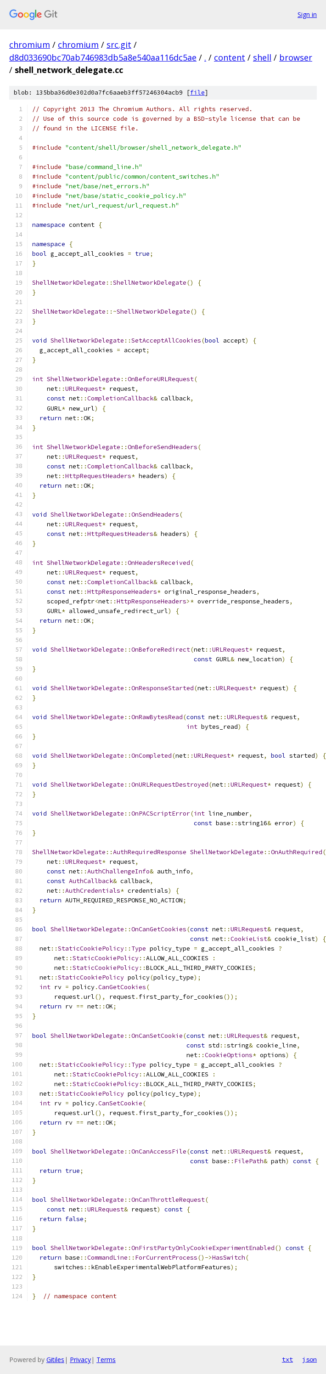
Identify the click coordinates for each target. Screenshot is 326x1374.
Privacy (80, 1359)
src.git (119, 44)
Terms (106, 1359)
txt (287, 1359)
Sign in (307, 14)
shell (262, 57)
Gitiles (55, 1359)
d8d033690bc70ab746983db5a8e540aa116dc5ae (103, 57)
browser (295, 57)
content (229, 57)
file (197, 92)
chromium (29, 44)
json (309, 1359)
